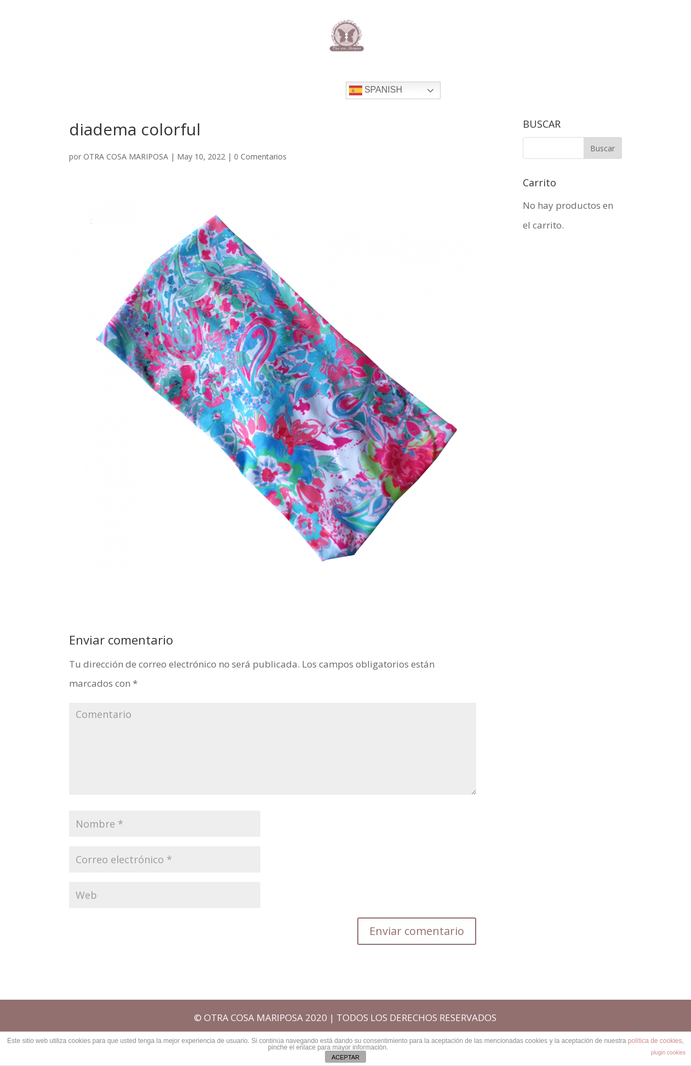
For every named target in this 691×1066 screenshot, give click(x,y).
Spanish (376, 90)
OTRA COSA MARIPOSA (125, 156)
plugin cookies (668, 1053)
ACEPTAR (345, 1057)
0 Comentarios (260, 156)
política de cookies (655, 1041)
